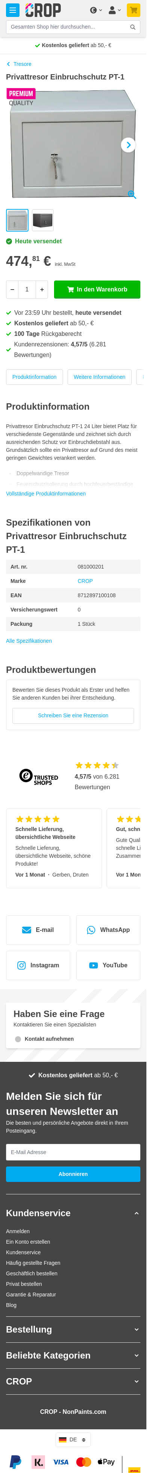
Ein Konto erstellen (28, 1242)
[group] (73, 705)
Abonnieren (73, 1174)
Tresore (19, 64)
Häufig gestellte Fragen (33, 1263)
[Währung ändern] (95, 10)
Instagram (38, 965)
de (73, 1440)
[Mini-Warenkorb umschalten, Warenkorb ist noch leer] (133, 10)
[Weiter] (128, 144)
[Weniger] (12, 290)
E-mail (38, 930)
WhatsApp (108, 930)
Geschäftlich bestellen (31, 1273)
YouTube (108, 965)
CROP (85, 581)
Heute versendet (34, 241)
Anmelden (18, 1231)
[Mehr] (42, 290)
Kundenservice (23, 1252)
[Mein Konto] (114, 10)
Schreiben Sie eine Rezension (73, 715)
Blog (11, 1305)
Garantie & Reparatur (31, 1295)
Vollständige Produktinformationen (46, 494)
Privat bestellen (24, 1284)
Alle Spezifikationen (29, 641)
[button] (73, 1213)
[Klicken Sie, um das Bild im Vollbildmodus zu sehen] (73, 145)
